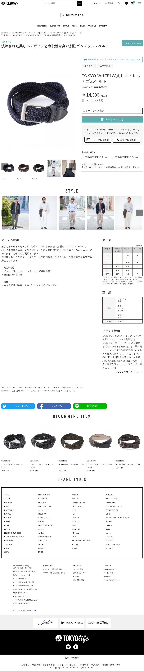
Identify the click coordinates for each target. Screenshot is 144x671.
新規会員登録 (57, 569)
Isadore (7, 522)
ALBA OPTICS (44, 495)
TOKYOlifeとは (109, 569)
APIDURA (110, 495)
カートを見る (78, 569)
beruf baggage (112, 499)
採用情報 (84, 665)
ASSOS (7, 499)
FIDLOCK (42, 514)
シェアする (56, 406)
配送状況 (76, 576)
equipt (40, 510)
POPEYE (109, 537)
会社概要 (25, 665)
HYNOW (75, 518)
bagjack (75, 499)
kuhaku (109, 525)
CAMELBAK (111, 502)
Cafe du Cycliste (78, 502)
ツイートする (21, 406)
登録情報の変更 (78, 580)
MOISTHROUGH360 (12, 533)
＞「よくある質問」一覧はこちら (25, 610)
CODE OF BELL (44, 506)
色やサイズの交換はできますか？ (25, 571)
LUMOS (41, 529)
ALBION (75, 495)
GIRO (108, 514)
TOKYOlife (5, 33)
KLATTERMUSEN (45, 525)
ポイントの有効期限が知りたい (24, 585)
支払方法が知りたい (20, 593)
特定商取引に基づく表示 (43, 665)
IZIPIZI (41, 522)
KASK (6, 525)
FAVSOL (7, 514)
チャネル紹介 (108, 573)
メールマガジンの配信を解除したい (25, 600)
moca (108, 529)
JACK (74, 522)
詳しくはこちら (133, 59)
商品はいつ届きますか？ (21, 575)
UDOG (7, 548)
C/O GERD (76, 506)
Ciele (6, 506)
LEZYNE (7, 529)
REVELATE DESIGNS (81, 541)
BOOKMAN (8, 502)
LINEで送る (92, 406)
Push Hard (8, 541)
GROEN (7, 518)
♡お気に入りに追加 (132, 43)
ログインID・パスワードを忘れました (26, 582)
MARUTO (76, 529)
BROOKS (42, 502)
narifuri (41, 533)
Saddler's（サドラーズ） (38, 33)
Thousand (76, 544)
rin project (110, 541)
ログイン (46, 569)
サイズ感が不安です (20, 578)
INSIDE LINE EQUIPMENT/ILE (118, 518)
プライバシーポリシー (67, 665)
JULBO (109, 522)
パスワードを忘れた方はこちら (54, 573)
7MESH (41, 552)
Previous (4, 166)
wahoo (40, 548)
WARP (74, 548)
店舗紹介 (107, 576)
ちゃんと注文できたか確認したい (25, 589)
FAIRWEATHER (112, 510)
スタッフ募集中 (72, 658)
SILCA (40, 544)
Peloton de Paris (45, 537)
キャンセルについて (20, 596)
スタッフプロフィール (112, 580)
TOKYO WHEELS (19, 33)
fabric (74, 510)
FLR (73, 514)
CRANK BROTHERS (114, 506)
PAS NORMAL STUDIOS (14, 537)
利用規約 (95, 665)
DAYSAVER (9, 510)
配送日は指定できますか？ (22, 603)
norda (108, 533)
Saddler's (6, 42)
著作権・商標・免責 (111, 665)
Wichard (109, 548)
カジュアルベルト (18, 35)
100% (6, 552)
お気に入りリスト (79, 573)
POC (74, 537)
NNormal (75, 533)
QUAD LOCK (43, 541)
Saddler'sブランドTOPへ (129, 372)
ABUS (6, 495)
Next (72, 166)
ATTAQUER (43, 499)
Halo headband (44, 518)
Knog (74, 525)
